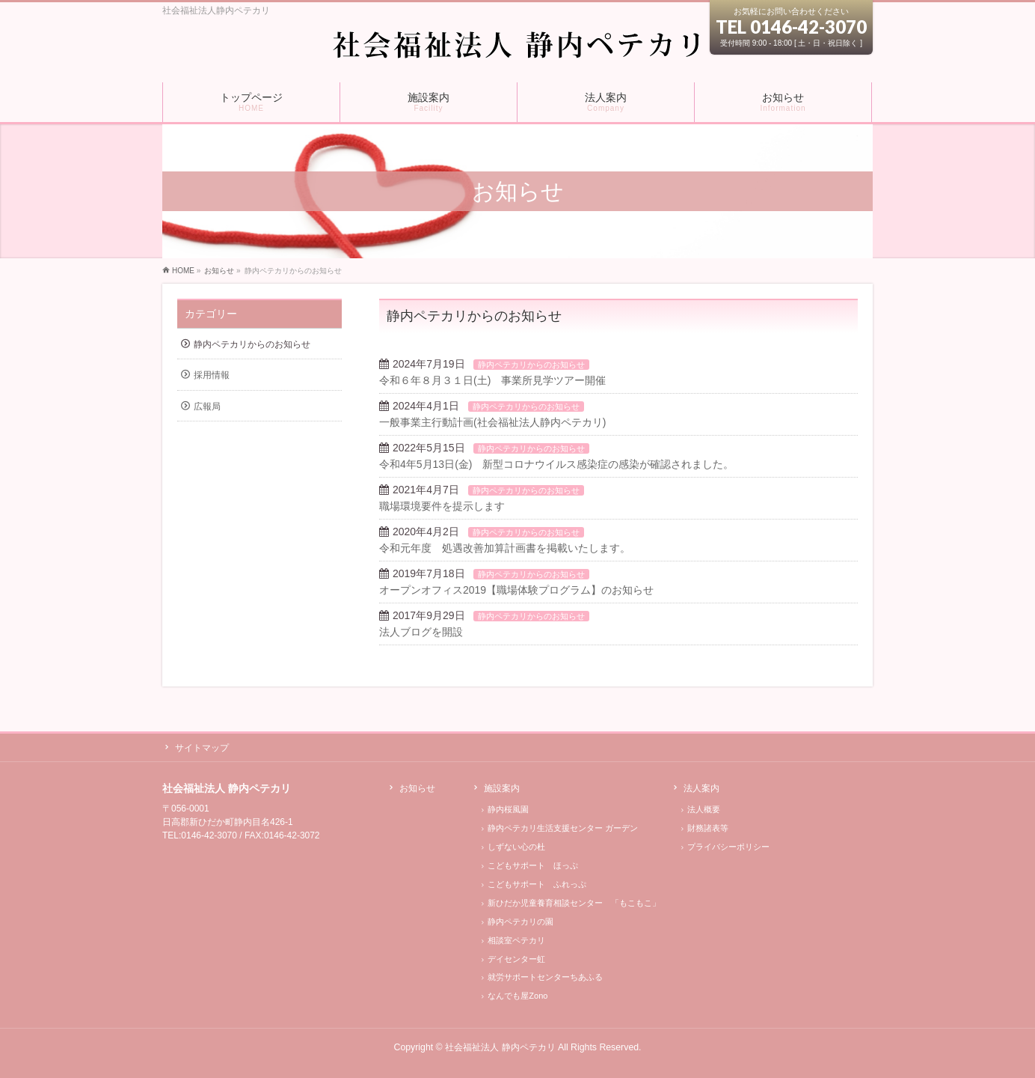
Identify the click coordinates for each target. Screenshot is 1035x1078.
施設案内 (502, 788)
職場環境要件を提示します (442, 506)
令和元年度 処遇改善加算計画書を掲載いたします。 (504, 548)
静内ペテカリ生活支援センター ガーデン (563, 827)
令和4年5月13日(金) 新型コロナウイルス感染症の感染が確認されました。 (556, 464)
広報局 (207, 406)
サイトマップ (202, 748)
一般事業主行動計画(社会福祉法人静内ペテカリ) (492, 422)
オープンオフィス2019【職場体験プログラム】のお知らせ (516, 590)
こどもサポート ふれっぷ (537, 884)
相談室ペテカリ (516, 940)
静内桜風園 (508, 809)
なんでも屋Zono (517, 995)
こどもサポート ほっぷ (533, 865)
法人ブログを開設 (421, 632)
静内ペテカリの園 (520, 921)
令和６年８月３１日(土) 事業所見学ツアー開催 (492, 380)
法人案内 (701, 788)
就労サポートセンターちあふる (545, 976)
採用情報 (212, 375)
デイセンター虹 (516, 958)
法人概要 (703, 809)
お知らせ (417, 788)
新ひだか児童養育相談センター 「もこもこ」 (574, 902)
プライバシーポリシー (728, 846)
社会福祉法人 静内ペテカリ (500, 1047)
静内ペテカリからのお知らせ (531, 364)
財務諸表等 (707, 827)
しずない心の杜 (516, 846)
